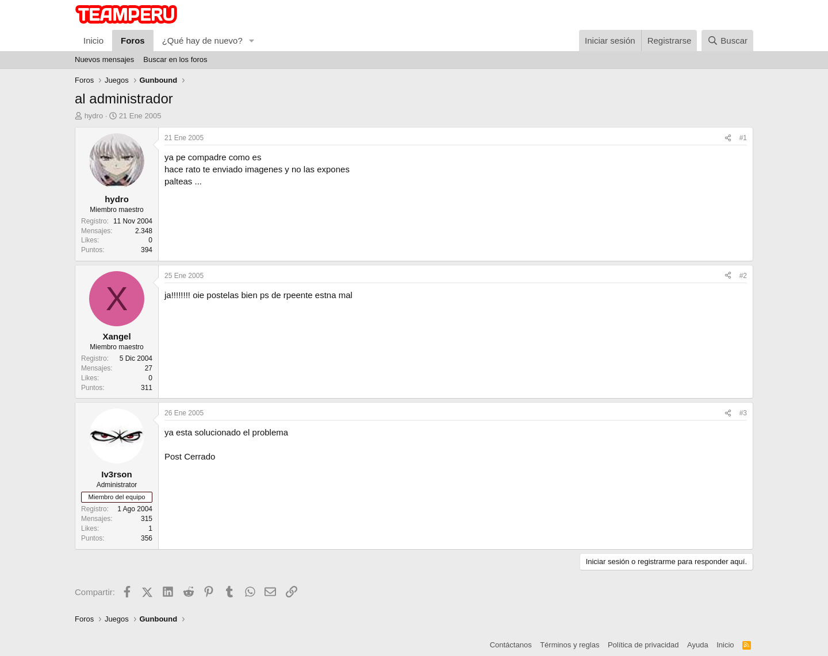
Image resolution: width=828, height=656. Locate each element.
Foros (133, 40)
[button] (252, 40)
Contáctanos (511, 644)
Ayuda (697, 644)
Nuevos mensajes (104, 59)
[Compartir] (727, 138)
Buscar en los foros (175, 59)
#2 (743, 276)
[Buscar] (727, 40)
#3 (743, 413)
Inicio (93, 40)
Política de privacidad (643, 644)
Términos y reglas (569, 644)
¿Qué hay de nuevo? (202, 40)
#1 (743, 138)
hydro (94, 115)
